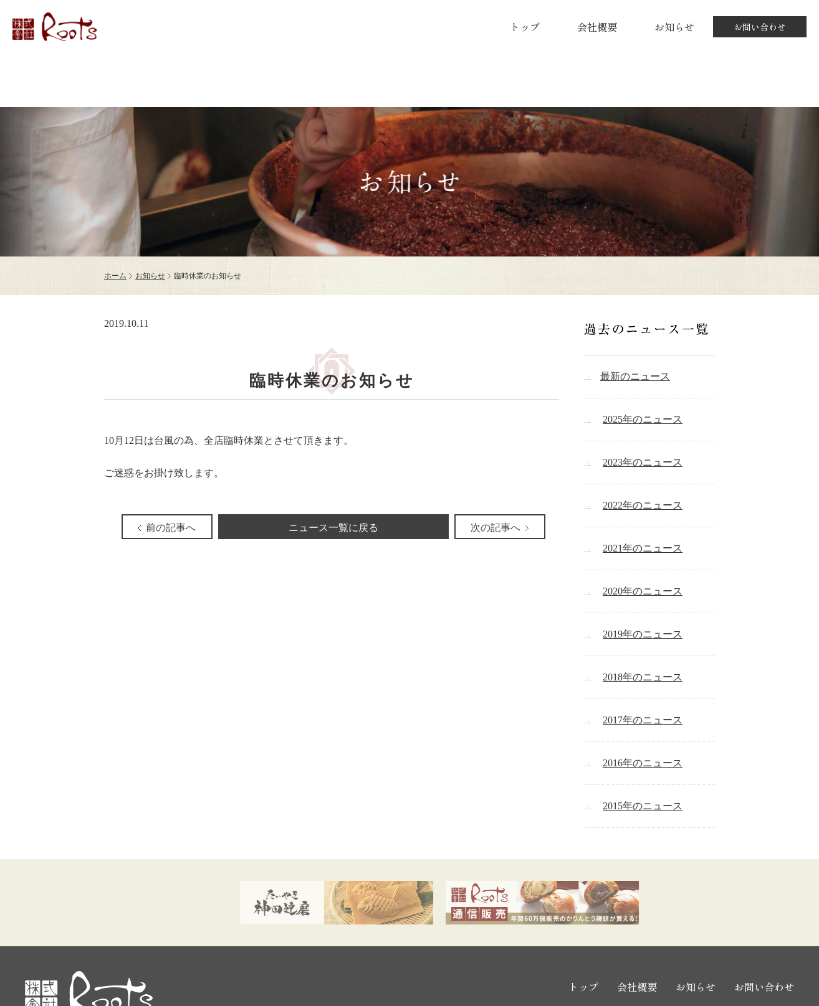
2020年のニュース (642, 591)
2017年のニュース (642, 720)
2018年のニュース (642, 677)
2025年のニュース (642, 419)
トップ (525, 26)
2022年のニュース (642, 505)
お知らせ (674, 26)
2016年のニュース (642, 763)
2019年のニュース (642, 634)
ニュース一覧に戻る (333, 527)
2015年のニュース (642, 806)
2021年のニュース (642, 548)
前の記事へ (171, 527)
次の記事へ (495, 527)
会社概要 (597, 26)
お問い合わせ (760, 27)
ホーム (115, 275)
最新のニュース (635, 376)
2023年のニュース (642, 462)
